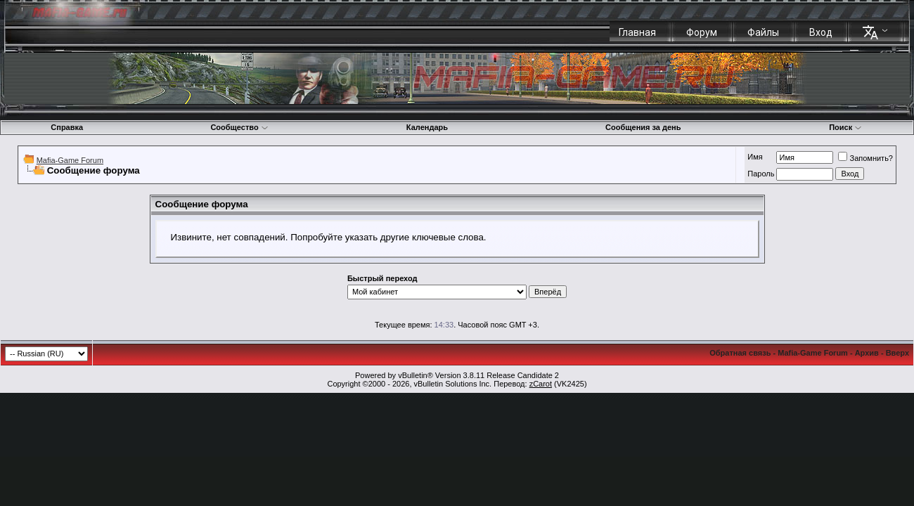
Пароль (760, 173)
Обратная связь (740, 353)
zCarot (540, 383)
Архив (867, 353)
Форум (701, 32)
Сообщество (239, 127)
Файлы (763, 32)
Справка (67, 127)
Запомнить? (865, 158)
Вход (820, 32)
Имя (754, 157)
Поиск (845, 127)
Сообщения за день (643, 127)
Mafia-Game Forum (70, 160)
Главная (637, 32)
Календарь (427, 127)
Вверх (897, 353)
